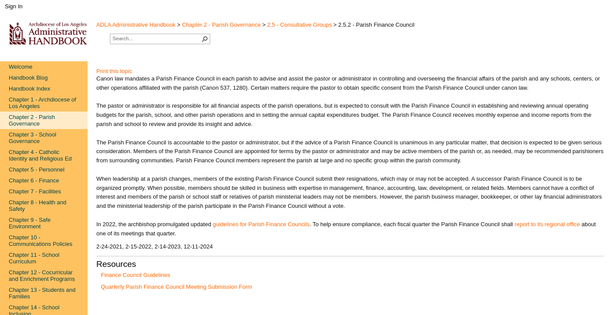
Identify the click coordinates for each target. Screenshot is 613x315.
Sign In (13, 6)
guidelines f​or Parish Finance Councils (261, 224)
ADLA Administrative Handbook (136, 24)
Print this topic (114, 71)
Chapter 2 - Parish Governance (221, 24)
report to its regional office (547, 224)
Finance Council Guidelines (135, 275)
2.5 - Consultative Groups (299, 24)
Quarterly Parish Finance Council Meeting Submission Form (176, 287)
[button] (205, 39)
